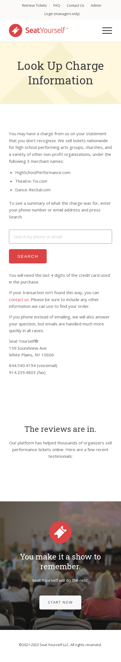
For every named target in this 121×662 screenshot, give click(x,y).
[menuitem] (34, 5)
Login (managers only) (61, 13)
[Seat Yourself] (50, 30)
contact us (19, 299)
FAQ (56, 5)
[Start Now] (60, 602)
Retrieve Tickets (34, 5)
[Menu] (104, 30)
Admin (96, 5)
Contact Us (75, 5)
